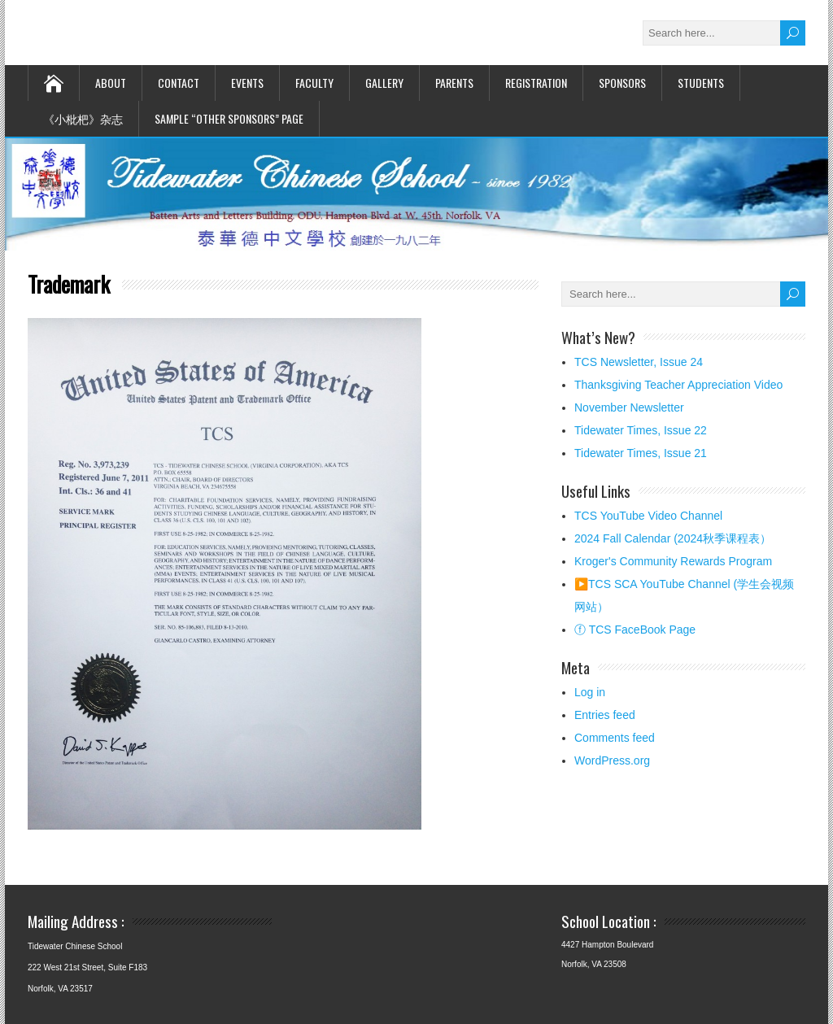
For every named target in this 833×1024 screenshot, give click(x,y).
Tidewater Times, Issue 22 (640, 430)
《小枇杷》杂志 (83, 118)
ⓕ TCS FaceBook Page (635, 629)
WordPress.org (612, 760)
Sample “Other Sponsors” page (229, 118)
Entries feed (604, 714)
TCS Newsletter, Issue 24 (638, 361)
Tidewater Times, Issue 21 (640, 453)
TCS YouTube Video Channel (648, 515)
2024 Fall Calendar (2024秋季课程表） (672, 538)
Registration (536, 82)
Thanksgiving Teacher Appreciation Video (678, 384)
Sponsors (622, 82)
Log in (589, 692)
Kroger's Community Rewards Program (673, 561)
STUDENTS (701, 82)
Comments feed (614, 737)
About (110, 82)
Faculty (314, 82)
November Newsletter (629, 407)
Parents (454, 82)
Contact (178, 82)
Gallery (384, 82)
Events (247, 82)
